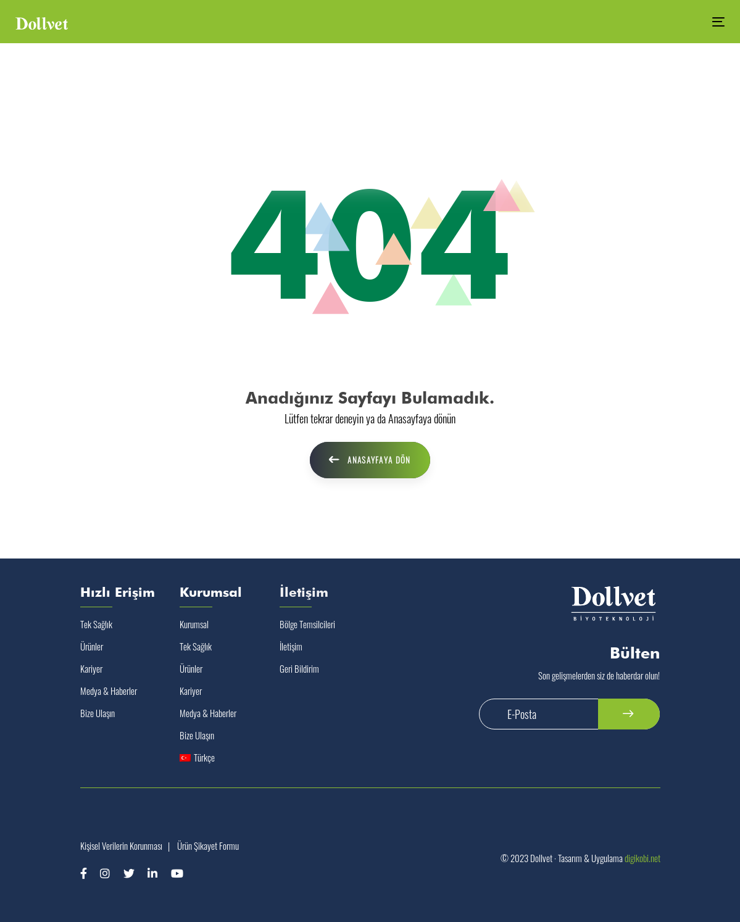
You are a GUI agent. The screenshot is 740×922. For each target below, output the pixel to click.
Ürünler (91, 646)
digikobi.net (642, 858)
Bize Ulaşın (97, 713)
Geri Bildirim (299, 668)
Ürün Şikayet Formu (208, 845)
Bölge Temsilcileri (307, 624)
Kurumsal (194, 624)
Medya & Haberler (108, 690)
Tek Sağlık (96, 624)
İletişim (291, 646)
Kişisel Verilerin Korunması (121, 845)
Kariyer (91, 668)
